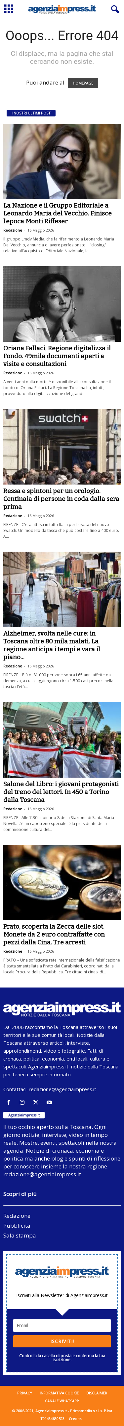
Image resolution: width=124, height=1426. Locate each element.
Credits (75, 1418)
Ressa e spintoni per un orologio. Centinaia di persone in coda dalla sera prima (61, 499)
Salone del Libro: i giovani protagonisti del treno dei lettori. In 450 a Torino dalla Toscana (61, 792)
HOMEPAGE (83, 83)
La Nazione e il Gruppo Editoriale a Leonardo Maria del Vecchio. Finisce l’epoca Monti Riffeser (57, 213)
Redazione (12, 230)
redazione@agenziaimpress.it (62, 1089)
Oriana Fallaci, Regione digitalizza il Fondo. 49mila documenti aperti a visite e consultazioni (57, 356)
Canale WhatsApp (62, 1400)
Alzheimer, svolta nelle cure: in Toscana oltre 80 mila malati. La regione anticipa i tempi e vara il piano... (51, 645)
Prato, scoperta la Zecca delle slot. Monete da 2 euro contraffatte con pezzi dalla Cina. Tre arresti (54, 934)
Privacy (24, 1392)
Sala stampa (19, 1235)
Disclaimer (96, 1392)
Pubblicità (16, 1225)
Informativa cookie (59, 1392)
